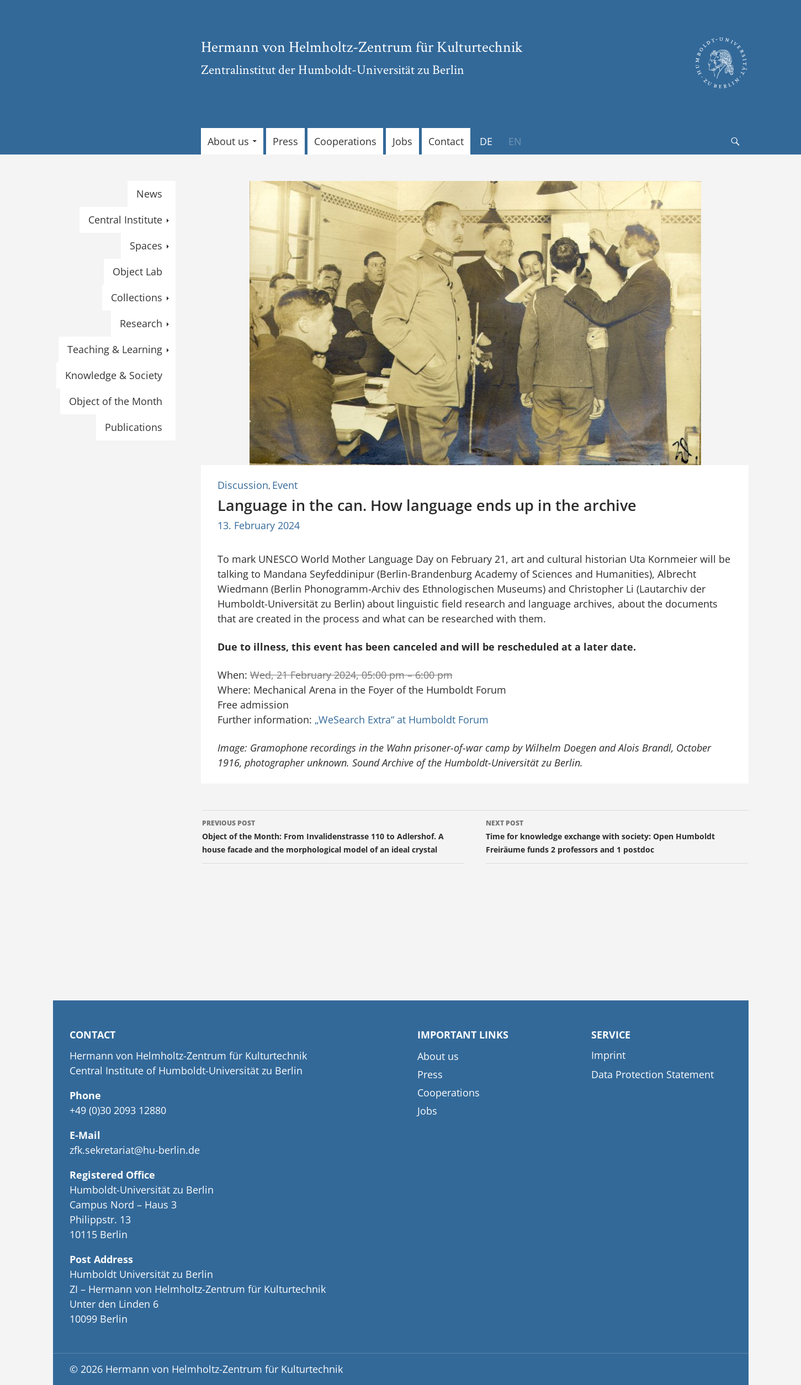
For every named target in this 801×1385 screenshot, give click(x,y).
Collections (136, 297)
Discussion (243, 485)
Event (285, 485)
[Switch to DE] (486, 141)
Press (285, 141)
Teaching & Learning (114, 349)
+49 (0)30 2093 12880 (118, 1110)
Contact (446, 141)
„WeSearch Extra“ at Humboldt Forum (402, 719)
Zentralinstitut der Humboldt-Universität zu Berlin (332, 69)
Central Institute (125, 219)
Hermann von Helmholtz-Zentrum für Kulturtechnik (362, 46)
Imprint (608, 1055)
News (149, 193)
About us (228, 141)
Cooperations (345, 141)
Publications (133, 427)
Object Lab (137, 271)
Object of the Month (115, 401)
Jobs (402, 141)
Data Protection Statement (652, 1074)
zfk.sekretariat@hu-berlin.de (135, 1150)
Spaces (146, 245)
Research (141, 323)
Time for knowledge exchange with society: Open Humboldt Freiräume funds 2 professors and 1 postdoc (617, 836)
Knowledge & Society (113, 375)
